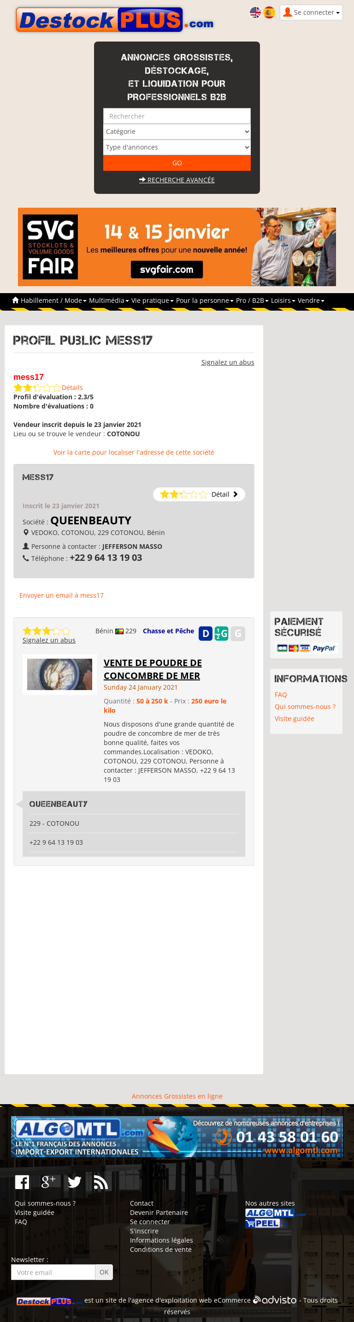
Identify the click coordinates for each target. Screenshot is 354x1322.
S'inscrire (144, 1230)
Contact (141, 1203)
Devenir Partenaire (159, 1212)
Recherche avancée (177, 179)
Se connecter (150, 1221)
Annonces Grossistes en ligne (177, 1096)
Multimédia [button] (109, 300)
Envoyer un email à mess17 (61, 595)
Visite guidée (294, 718)
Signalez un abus (227, 362)
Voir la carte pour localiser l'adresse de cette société (133, 452)
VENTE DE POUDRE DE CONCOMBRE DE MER (153, 669)
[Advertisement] (134, 970)
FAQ (281, 694)
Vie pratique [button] (152, 300)
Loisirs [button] (283, 300)
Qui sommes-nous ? (305, 706)
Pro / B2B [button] (252, 300)
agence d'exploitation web (171, 1300)
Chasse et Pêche (168, 630)
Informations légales (161, 1240)
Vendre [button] (311, 300)
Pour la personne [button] (205, 300)
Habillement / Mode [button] (54, 300)
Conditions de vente (161, 1249)
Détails (72, 387)
